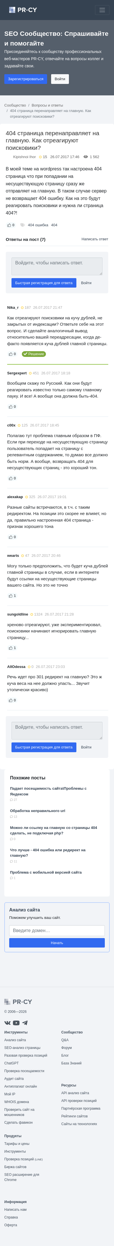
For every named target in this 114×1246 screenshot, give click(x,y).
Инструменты (15, 1151)
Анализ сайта (24, 909)
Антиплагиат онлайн (20, 1086)
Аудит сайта (14, 1079)
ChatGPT (11, 1063)
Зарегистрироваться (25, 79)
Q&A (65, 1040)
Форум (66, 1048)
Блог (65, 1056)
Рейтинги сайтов (74, 1116)
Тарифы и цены (16, 1144)
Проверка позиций (23, 1159)
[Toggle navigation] (102, 10)
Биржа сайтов (15, 1167)
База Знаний (71, 1063)
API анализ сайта (75, 1093)
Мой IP (9, 1094)
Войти (60, 79)
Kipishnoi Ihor (24, 157)
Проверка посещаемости (24, 1071)
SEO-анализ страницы (22, 1048)
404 (54, 225)
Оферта (10, 1225)
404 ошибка (38, 225)
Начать (57, 943)
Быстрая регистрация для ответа (44, 283)
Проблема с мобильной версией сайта (46, 872)
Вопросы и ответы (47, 105)
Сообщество (15, 105)
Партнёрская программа (81, 1109)
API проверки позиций (79, 1101)
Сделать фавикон (18, 1123)
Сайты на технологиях (79, 1124)
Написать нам (15, 1210)
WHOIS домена (16, 1102)
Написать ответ (95, 239)
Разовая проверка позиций (25, 1056)
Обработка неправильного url (37, 811)
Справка (11, 1217)
